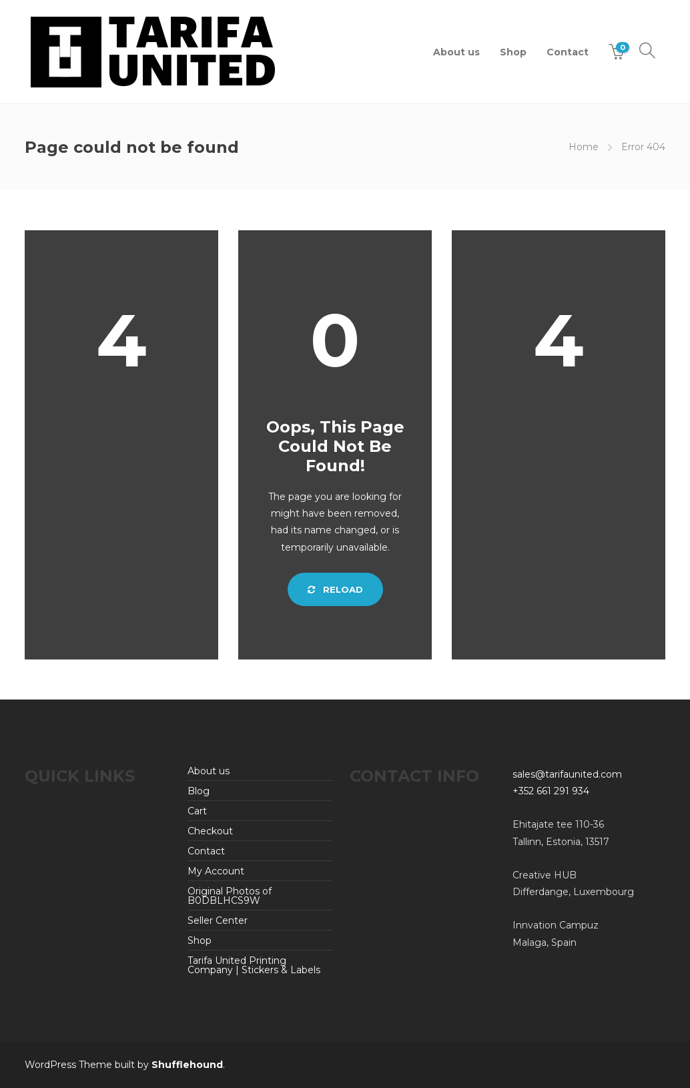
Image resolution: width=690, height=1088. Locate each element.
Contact (568, 52)
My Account (216, 871)
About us (456, 52)
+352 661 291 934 (550, 791)
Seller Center (218, 920)
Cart (197, 811)
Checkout (210, 831)
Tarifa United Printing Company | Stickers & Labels (254, 965)
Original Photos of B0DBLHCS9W (230, 895)
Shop (513, 52)
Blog (199, 791)
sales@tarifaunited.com (567, 774)
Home (584, 147)
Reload (335, 589)
